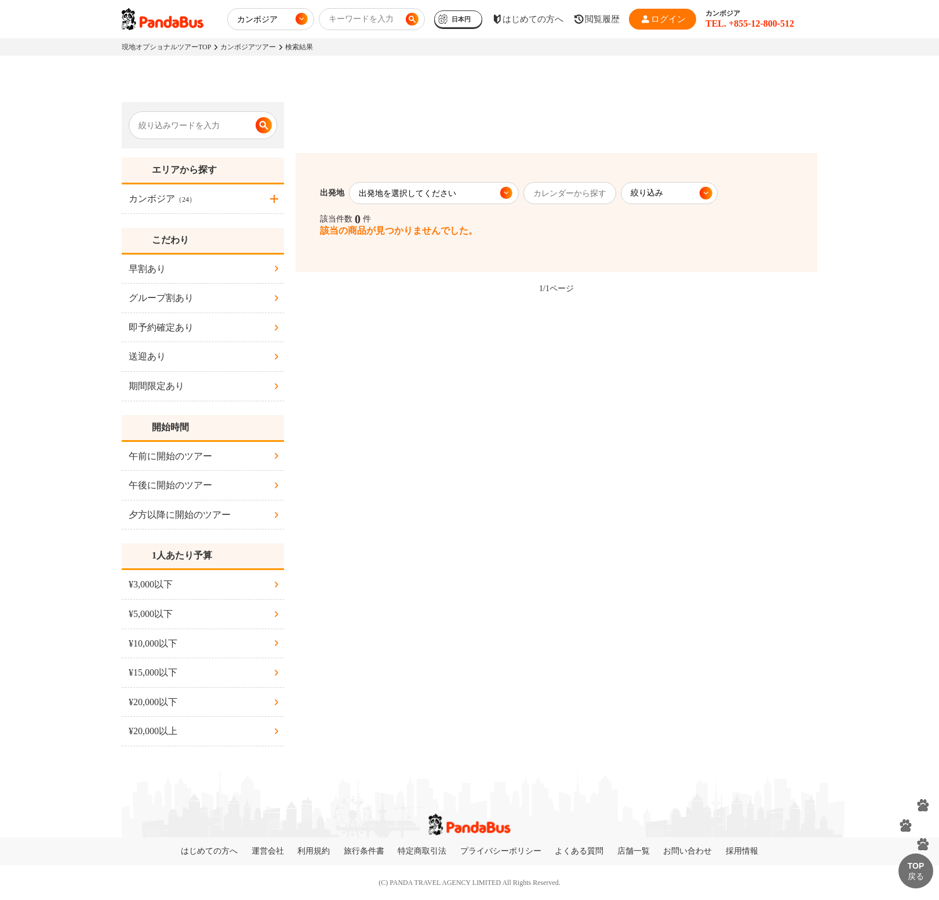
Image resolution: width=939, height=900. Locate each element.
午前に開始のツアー (170, 456)
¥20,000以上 (153, 731)
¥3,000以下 (151, 584)
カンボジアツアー (248, 47)
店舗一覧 (633, 851)
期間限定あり (156, 386)
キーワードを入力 (361, 18)
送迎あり (147, 356)
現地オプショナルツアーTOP (166, 47)
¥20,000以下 (153, 702)
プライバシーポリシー (500, 851)
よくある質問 (579, 851)
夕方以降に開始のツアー (180, 515)
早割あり (147, 269)
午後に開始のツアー (170, 485)
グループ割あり (161, 298)
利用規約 (313, 851)
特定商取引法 (422, 851)
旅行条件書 (364, 851)
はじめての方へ (209, 851)
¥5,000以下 (151, 614)
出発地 (332, 192)
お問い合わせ (687, 851)
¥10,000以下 (153, 643)
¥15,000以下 (153, 672)
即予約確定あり (161, 327)
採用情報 (742, 851)
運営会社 (268, 851)
